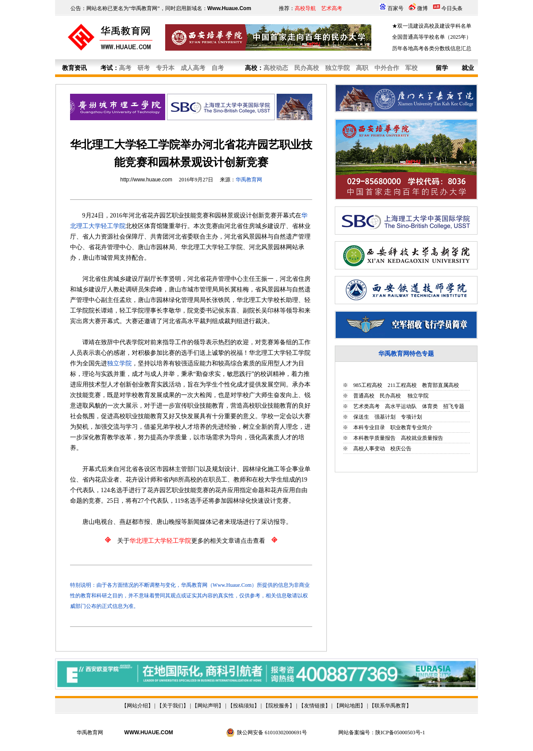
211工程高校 (402, 385)
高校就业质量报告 (422, 438)
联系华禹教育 (390, 706)
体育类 (430, 406)
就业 (468, 68)
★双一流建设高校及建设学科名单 (431, 26)
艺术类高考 (366, 406)
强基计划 (385, 417)
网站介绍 (137, 706)
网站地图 (349, 706)
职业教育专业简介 (411, 427)
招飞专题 (453, 406)
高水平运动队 (401, 406)
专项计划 (411, 417)
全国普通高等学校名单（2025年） (431, 37)
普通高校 (363, 396)
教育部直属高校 (440, 385)
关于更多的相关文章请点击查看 (191, 540)
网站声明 (207, 706)
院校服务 (278, 706)
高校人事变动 (369, 448)
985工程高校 (367, 385)
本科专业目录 (369, 427)
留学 (442, 68)
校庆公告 (400, 448)
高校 (251, 68)
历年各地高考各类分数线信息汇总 (431, 48)
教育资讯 (74, 68)
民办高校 (390, 396)
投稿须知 (243, 706)
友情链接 (314, 706)
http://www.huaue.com (146, 180)
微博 (422, 8)
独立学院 (417, 396)
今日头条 (452, 8)
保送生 (361, 417)
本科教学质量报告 (374, 438)
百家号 (395, 8)
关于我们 (172, 706)
